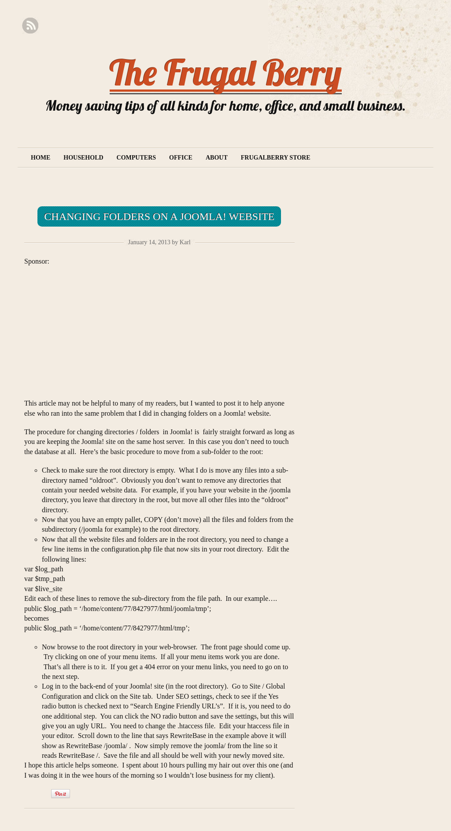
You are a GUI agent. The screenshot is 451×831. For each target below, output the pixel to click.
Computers (136, 157)
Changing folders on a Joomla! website (159, 216)
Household (83, 157)
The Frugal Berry (226, 72)
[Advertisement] (98, 328)
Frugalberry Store (276, 157)
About (217, 157)
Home (40, 157)
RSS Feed (30, 26)
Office (180, 157)
